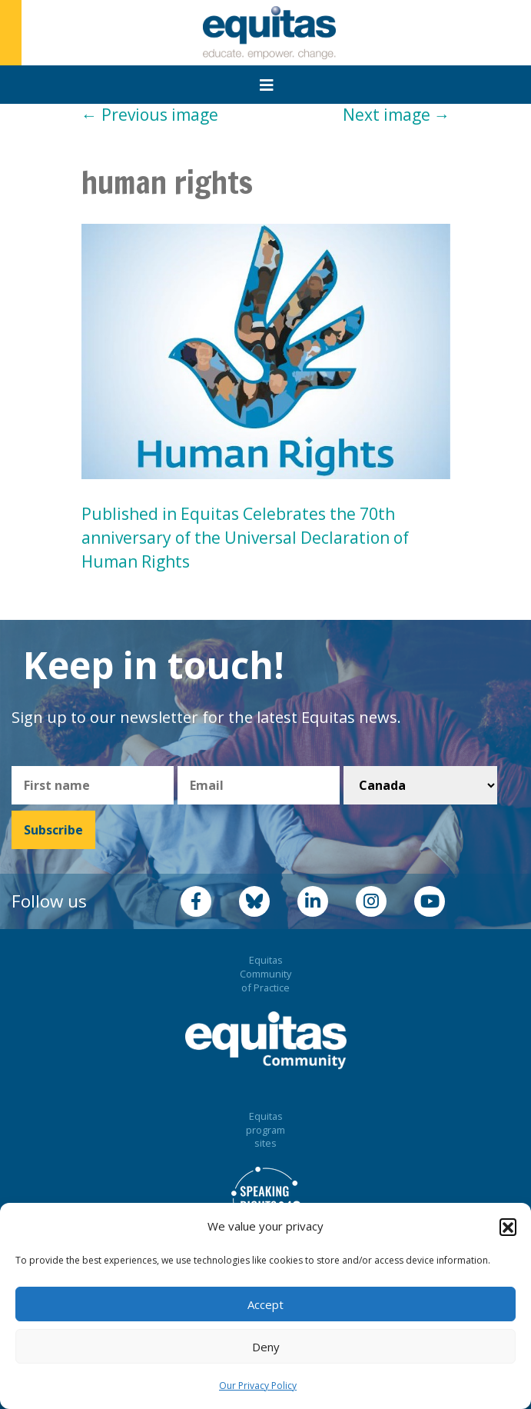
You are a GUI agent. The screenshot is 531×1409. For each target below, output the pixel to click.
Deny (266, 1346)
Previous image (149, 114)
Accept (265, 1304)
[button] (508, 1226)
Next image (396, 114)
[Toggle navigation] (267, 85)
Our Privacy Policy (258, 1385)
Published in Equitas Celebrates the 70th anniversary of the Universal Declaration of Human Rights (245, 537)
